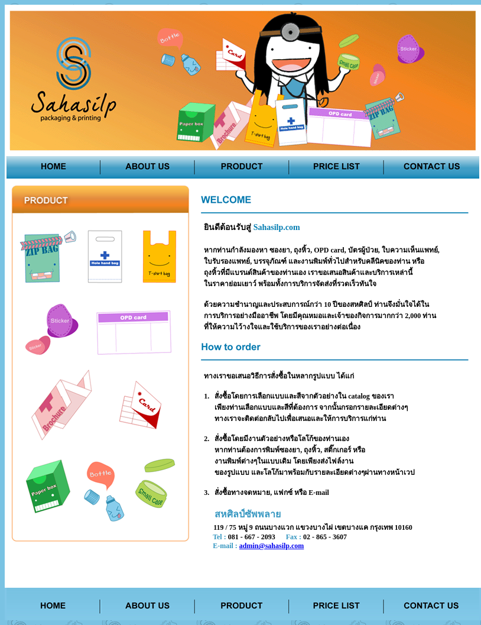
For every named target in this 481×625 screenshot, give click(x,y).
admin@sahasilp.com (271, 546)
